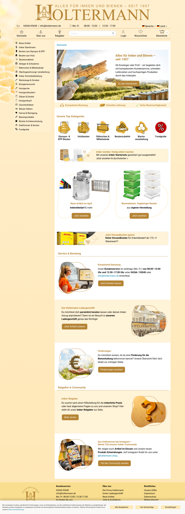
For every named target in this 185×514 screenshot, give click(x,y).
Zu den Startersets (127, 83)
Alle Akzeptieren (121, 507)
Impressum (149, 493)
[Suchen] (113, 33)
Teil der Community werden (114, 463)
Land (162, 26)
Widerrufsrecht (151, 500)
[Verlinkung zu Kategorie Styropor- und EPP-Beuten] (141, 195)
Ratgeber (59, 33)
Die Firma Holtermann (113, 490)
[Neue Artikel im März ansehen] (83, 195)
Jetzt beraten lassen (110, 283)
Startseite (22, 33)
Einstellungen (170, 507)
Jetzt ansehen (81, 215)
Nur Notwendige (147, 507)
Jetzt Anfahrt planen (74, 326)
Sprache (149, 26)
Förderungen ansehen (111, 369)
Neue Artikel (108, 496)
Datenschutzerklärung (16, 510)
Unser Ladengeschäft (113, 493)
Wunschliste (140, 33)
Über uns (40, 33)
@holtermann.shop (107, 455)
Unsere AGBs (150, 490)
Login (123, 33)
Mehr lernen (70, 417)
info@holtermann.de (108, 275)
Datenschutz (150, 496)
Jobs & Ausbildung (112, 500)
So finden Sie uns (64, 500)
